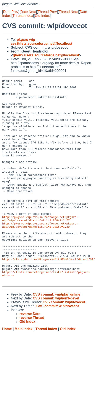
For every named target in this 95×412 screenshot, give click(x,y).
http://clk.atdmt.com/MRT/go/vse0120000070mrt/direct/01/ (48, 295)
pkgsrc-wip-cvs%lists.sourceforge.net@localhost (41, 41)
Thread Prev (47, 12)
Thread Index (23, 15)
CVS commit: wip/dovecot (64, 343)
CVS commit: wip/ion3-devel (56, 339)
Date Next (28, 12)
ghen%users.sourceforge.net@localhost (46, 55)
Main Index (24, 370)
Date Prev (10, 12)
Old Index (42, 15)
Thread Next (68, 12)
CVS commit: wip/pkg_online (56, 335)
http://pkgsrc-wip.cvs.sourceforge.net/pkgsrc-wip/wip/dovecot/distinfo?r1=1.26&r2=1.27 (40, 247)
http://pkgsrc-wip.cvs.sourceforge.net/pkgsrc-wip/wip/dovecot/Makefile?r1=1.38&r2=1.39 (40, 254)
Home (7, 370)
